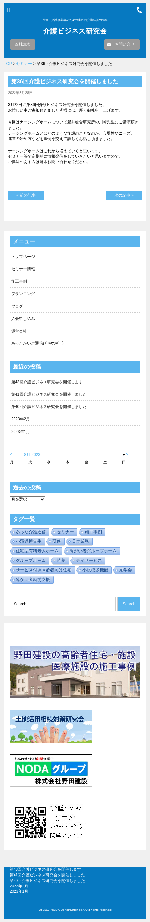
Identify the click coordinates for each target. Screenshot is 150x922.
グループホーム (31, 560)
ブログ (17, 306)
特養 (61, 560)
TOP (8, 64)
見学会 (125, 569)
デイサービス (89, 560)
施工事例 (19, 281)
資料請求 (22, 44)
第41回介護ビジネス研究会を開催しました (49, 394)
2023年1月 (20, 431)
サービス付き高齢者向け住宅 (44, 569)
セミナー (24, 64)
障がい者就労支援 (33, 579)
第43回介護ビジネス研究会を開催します (47, 382)
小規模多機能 (95, 569)
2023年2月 (20, 419)
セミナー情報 (23, 269)
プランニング (23, 293)
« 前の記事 (26, 195)
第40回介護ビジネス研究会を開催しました (49, 406)
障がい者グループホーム (93, 550)
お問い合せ (125, 44)
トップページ (23, 256)
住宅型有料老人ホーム (37, 550)
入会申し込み (23, 318)
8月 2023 (32, 454)
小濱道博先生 (29, 541)
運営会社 (19, 331)
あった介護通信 (31, 531)
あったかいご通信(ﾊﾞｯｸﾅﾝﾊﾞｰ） (38, 343)
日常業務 (80, 541)
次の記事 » (124, 195)
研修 (56, 541)
